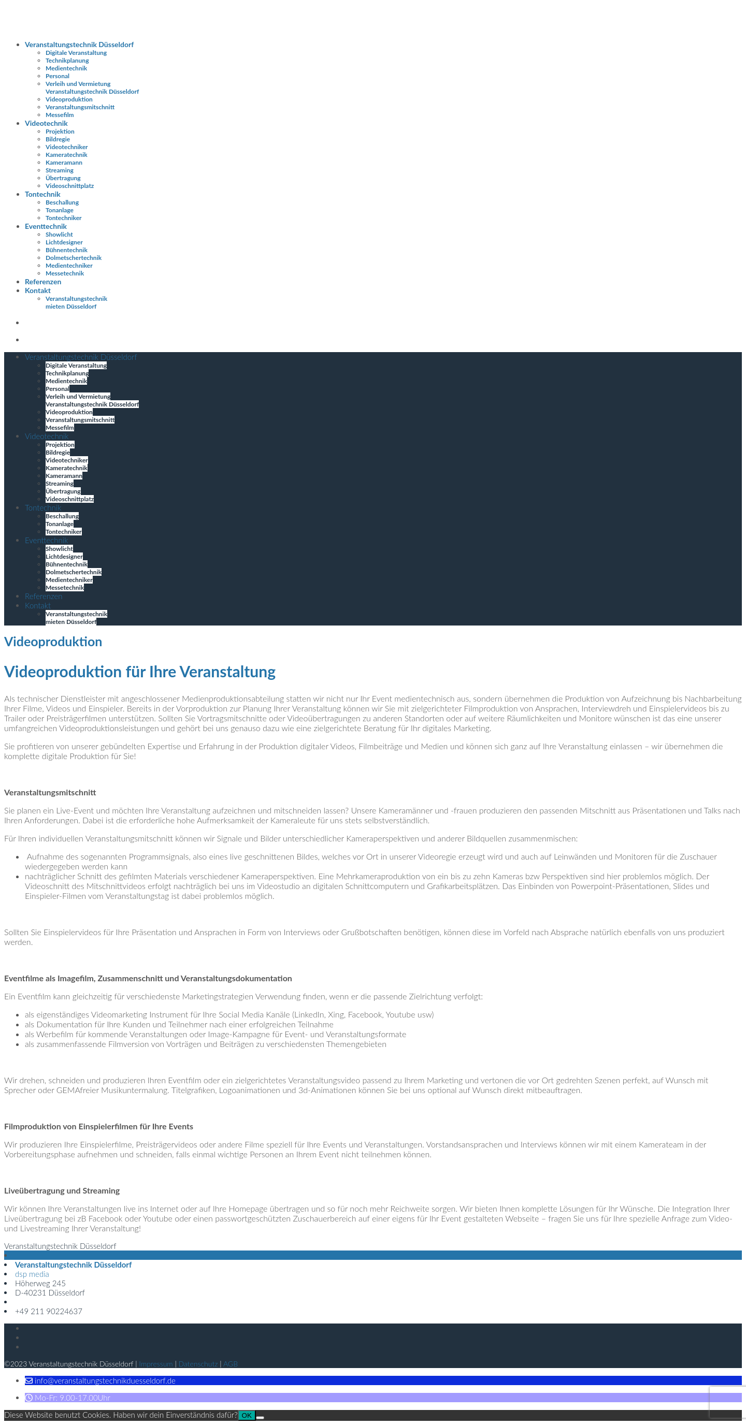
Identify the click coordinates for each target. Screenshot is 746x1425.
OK (247, 1415)
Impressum (156, 1363)
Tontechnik (43, 194)
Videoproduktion (69, 99)
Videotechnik (46, 123)
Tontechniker (64, 218)
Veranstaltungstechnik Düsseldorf (79, 44)
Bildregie (58, 139)
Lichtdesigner (64, 242)
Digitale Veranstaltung (76, 52)
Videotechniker (67, 147)
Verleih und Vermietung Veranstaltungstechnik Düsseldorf (92, 87)
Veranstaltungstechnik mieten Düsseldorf (76, 302)
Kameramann (64, 162)
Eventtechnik (46, 226)
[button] (100, 1380)
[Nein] (260, 1417)
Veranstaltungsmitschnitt (80, 107)
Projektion (60, 131)
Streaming (60, 170)
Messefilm (60, 115)
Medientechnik (66, 68)
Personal (57, 76)
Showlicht (59, 234)
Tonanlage (60, 210)
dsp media (32, 1273)
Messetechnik (65, 273)
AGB (230, 1363)
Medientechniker (69, 265)
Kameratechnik (67, 154)
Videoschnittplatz (70, 186)
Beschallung (62, 202)
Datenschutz (198, 1363)
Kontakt (38, 290)
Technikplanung (67, 60)
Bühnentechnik (67, 250)
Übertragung (63, 178)
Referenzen (43, 281)
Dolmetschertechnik (74, 257)
